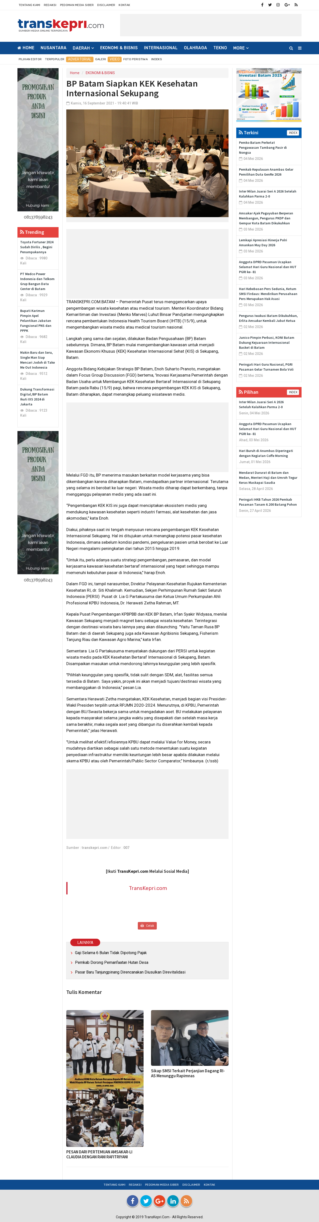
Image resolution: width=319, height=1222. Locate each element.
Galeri (100, 59)
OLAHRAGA (195, 48)
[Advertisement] (211, 25)
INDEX (293, 133)
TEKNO (220, 48)
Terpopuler (54, 59)
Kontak (124, 5)
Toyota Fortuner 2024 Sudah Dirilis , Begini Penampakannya (36, 247)
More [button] (239, 48)
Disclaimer (106, 5)
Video (115, 59)
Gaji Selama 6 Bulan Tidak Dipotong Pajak (111, 952)
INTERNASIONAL (161, 48)
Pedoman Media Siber (77, 5)
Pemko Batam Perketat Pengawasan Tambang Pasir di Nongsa (263, 147)
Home (25, 48)
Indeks (156, 59)
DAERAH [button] (81, 48)
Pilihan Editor (30, 59)
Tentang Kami (29, 5)
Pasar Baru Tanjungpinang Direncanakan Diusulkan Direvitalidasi (130, 972)
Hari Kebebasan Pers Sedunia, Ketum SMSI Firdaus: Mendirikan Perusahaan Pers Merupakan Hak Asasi (268, 294)
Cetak (147, 926)
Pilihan (248, 392)
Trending (32, 232)
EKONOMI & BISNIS (119, 48)
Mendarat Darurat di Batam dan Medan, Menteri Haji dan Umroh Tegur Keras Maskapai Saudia (268, 477)
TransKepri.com (148, 888)
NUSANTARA (54, 48)
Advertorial (79, 59)
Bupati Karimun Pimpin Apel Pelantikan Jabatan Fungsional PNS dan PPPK (35, 320)
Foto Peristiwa (135, 59)
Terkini (248, 132)
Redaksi (50, 5)
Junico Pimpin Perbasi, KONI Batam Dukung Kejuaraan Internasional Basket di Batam (266, 342)
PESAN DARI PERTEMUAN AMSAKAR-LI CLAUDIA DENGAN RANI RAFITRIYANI (99, 1154)
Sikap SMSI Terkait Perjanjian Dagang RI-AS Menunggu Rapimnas (188, 1073)
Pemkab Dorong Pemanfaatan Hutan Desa (111, 962)
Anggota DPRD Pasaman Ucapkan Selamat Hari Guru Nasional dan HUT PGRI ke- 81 (268, 267)
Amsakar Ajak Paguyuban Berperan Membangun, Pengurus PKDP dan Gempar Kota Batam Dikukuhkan (266, 218)
